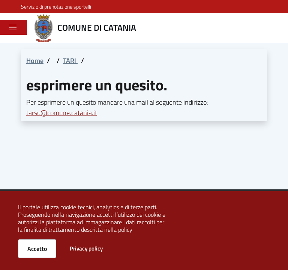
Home (35, 61)
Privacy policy (86, 248)
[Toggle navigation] (12, 27)
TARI (70, 61)
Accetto (37, 248)
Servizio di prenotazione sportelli (56, 6)
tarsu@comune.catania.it (61, 113)
